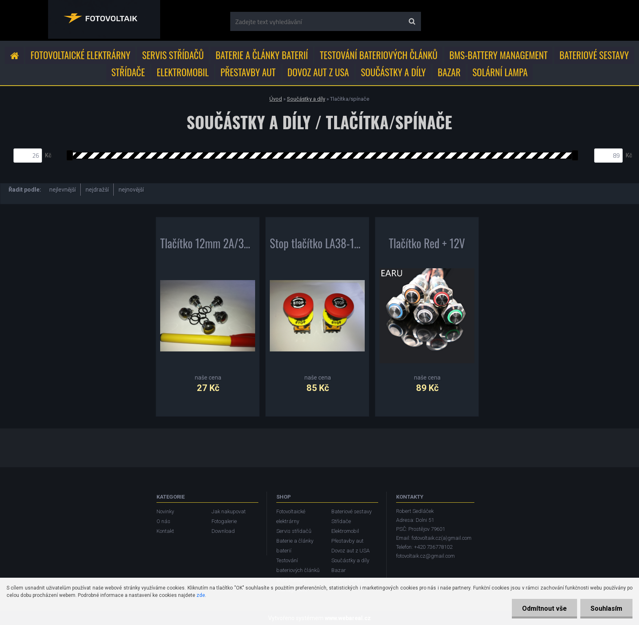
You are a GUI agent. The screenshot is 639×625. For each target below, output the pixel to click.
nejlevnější (62, 189)
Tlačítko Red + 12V (427, 245)
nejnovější (131, 189)
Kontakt (165, 531)
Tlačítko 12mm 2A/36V (207, 245)
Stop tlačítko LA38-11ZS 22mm (317, 245)
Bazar (449, 72)
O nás (163, 521)
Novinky (165, 511)
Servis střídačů (173, 55)
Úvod (275, 99)
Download (223, 531)
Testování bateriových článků (379, 55)
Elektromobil (183, 72)
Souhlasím (606, 608)
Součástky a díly (393, 72)
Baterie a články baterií (262, 55)
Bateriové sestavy (594, 55)
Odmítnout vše (544, 608)
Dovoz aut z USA (318, 72)
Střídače (128, 72)
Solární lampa (500, 72)
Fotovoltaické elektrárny (80, 55)
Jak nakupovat (229, 511)
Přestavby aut (247, 72)
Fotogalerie (224, 521)
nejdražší (97, 189)
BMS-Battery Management (499, 55)
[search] (412, 21)
